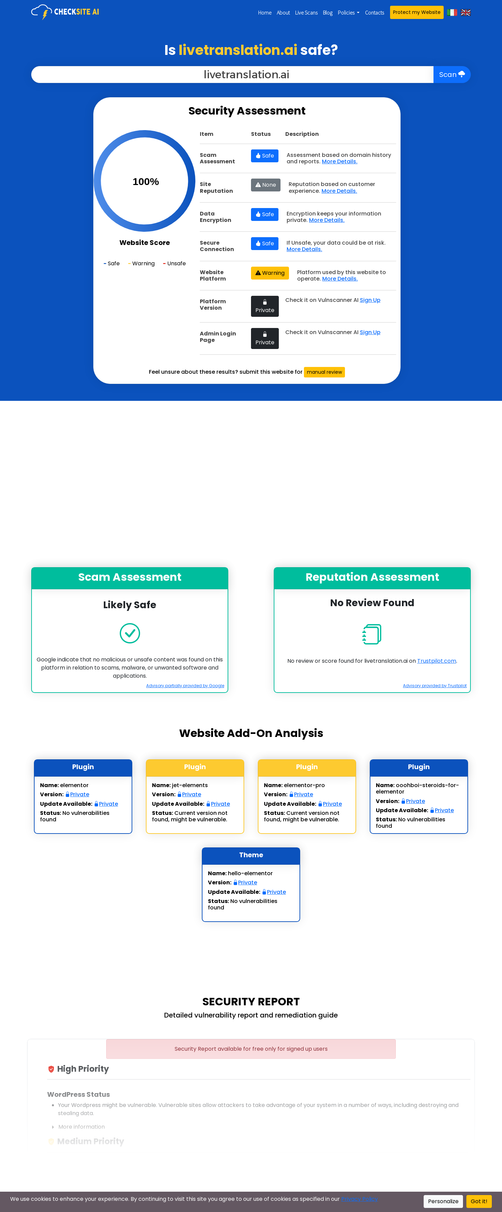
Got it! (479, 1201)
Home (264, 12)
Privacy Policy (359, 1199)
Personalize (443, 1201)
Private (264, 306)
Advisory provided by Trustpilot (435, 686)
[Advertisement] (44, 199)
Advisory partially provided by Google (185, 686)
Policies (346, 12)
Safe (264, 156)
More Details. (340, 161)
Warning (270, 273)
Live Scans (306, 12)
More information (76, 1127)
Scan (452, 74)
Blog (327, 12)
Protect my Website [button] (417, 12)
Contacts (374, 12)
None (265, 185)
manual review (324, 372)
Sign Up (370, 300)
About (283, 12)
